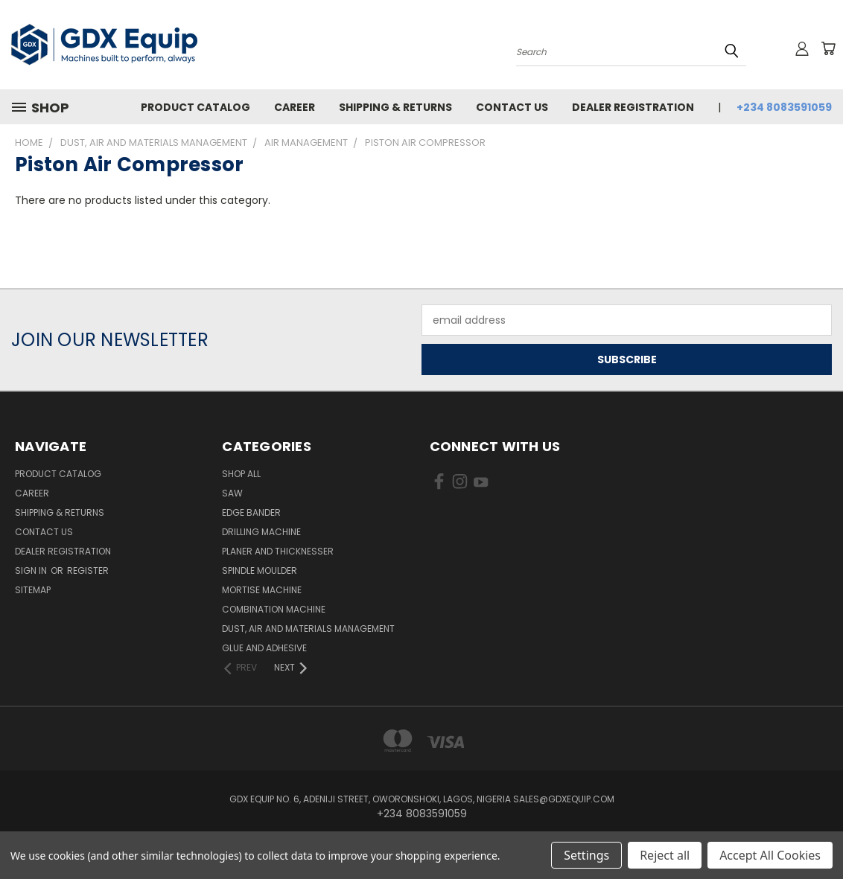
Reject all (665, 855)
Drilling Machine (261, 531)
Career (294, 107)
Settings (586, 855)
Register (88, 570)
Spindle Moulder (259, 570)
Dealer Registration (633, 107)
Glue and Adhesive (264, 648)
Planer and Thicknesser (278, 551)
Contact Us (512, 107)
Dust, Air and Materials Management (308, 628)
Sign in (32, 570)
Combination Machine (273, 609)
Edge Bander (251, 512)
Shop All (241, 473)
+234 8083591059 (784, 107)
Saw (232, 493)
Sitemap (33, 590)
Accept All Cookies (770, 855)
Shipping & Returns (395, 107)
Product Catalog (195, 107)
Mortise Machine (262, 590)
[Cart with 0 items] (828, 48)
